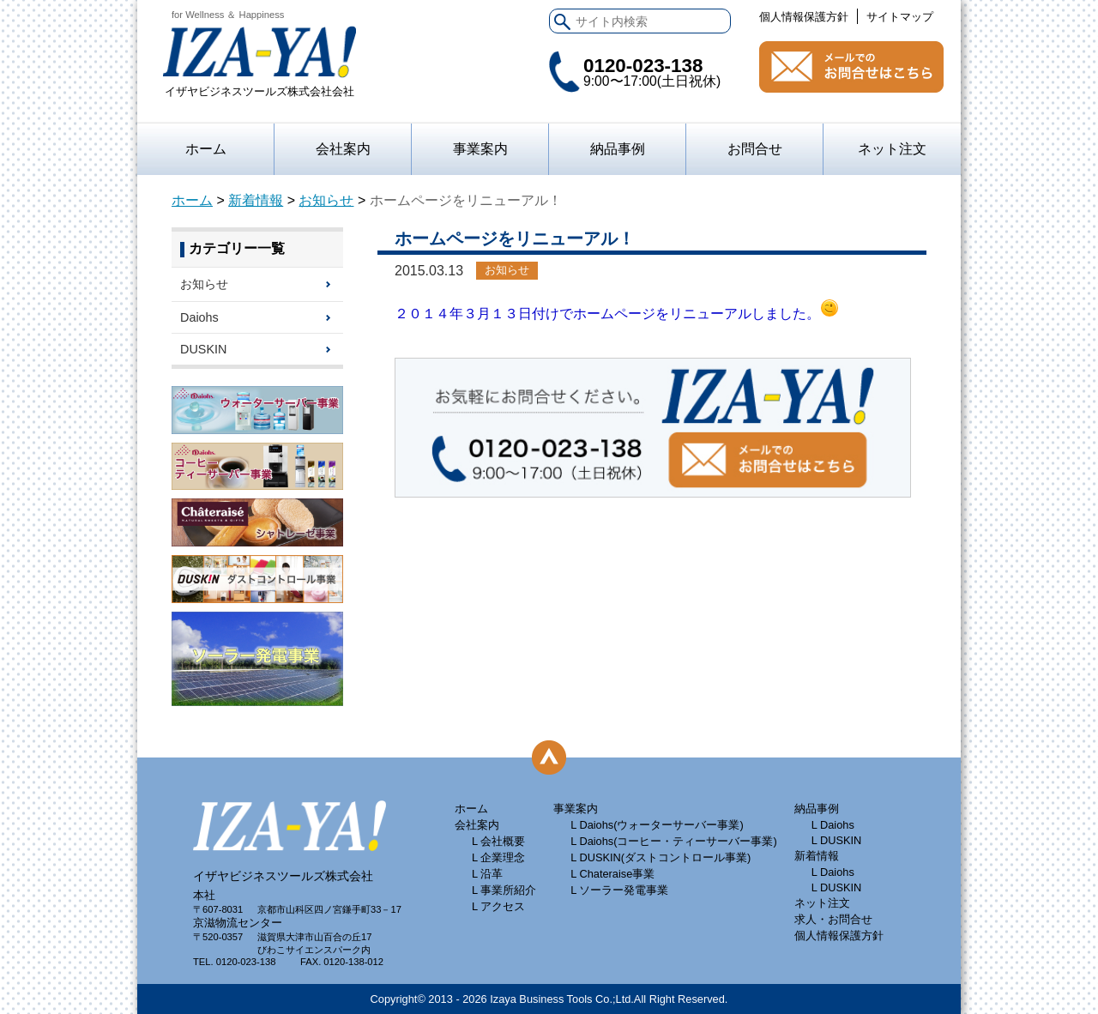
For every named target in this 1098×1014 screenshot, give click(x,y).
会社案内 (343, 149)
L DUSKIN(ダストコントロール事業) (660, 857)
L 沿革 (487, 873)
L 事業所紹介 (504, 890)
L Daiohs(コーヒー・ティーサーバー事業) (673, 841)
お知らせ (326, 200)
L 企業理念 (498, 857)
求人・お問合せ (833, 919)
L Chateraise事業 (612, 873)
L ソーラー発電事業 (619, 890)
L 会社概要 (498, 841)
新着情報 (255, 200)
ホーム (205, 149)
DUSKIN (203, 349)
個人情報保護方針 (803, 16)
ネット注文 (892, 149)
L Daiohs (832, 824)
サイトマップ (899, 16)
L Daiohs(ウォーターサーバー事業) (657, 824)
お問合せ (851, 67)
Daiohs (199, 317)
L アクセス (498, 906)
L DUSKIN (836, 840)
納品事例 (617, 149)
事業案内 (575, 808)
